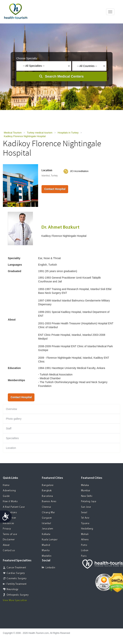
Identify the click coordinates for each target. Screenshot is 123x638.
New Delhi (87, 496)
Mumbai (85, 490)
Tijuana (85, 523)
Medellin (46, 556)
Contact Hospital (54, 188)
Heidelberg (87, 529)
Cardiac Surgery (16, 573)
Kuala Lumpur (50, 539)
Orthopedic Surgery (18, 595)
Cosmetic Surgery (16, 578)
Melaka (85, 485)
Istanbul (46, 523)
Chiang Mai (48, 512)
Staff (8, 428)
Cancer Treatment (16, 567)
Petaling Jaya (88, 501)
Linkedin (48, 567)
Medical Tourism (13, 132)
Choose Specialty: (27, 58)
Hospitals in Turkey (68, 132)
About (6, 545)
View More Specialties (15, 600)
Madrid (46, 545)
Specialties (12, 438)
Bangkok (47, 490)
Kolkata (46, 534)
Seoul (84, 512)
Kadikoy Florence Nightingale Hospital (25, 136)
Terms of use (10, 534)
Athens (85, 539)
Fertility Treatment (17, 584)
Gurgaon (47, 518)
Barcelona (47, 496)
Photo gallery (14, 418)
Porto (84, 545)
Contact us (9, 550)
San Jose (86, 507)
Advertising (9, 490)
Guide (6, 496)
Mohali (85, 534)
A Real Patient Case (14, 507)
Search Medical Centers (64, 76)
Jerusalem (47, 529)
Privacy (7, 529)
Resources (8, 523)
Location (11, 447)
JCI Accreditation (79, 171)
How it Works (10, 501)
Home (6, 485)
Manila (46, 550)
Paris (84, 556)
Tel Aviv (85, 518)
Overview (11, 409)
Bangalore (48, 485)
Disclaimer (9, 539)
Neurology (12, 589)
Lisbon (85, 550)
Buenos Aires (49, 501)
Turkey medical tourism (39, 132)
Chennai (46, 507)
